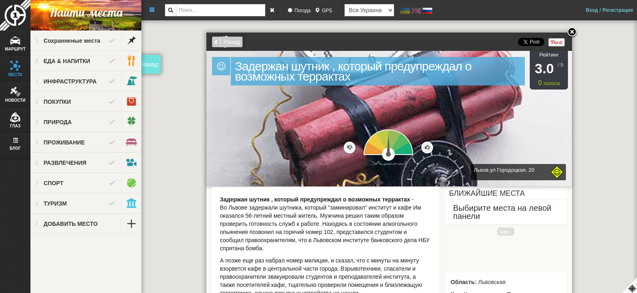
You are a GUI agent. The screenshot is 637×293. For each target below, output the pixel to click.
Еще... (506, 231)
